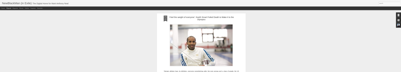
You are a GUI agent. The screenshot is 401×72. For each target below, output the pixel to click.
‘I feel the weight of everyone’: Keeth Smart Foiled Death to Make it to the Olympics (201, 18)
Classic (3, 8)
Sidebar (27, 8)
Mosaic (21, 8)
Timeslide (40, 8)
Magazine (15, 8)
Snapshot (33, 8)
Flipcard (8, 8)
